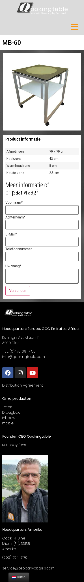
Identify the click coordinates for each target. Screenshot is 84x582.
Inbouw (8, 417)
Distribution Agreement (22, 385)
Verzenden (17, 291)
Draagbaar (12, 412)
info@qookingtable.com (23, 356)
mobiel (8, 423)
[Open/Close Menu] (74, 27)
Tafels (7, 407)
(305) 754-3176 (14, 557)
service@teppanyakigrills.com (28, 568)
